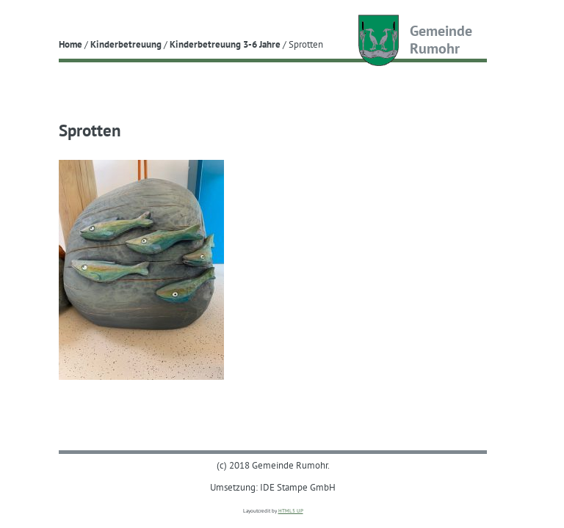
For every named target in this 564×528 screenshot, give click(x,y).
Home (70, 44)
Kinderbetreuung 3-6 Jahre (225, 44)
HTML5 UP (290, 510)
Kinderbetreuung (126, 44)
